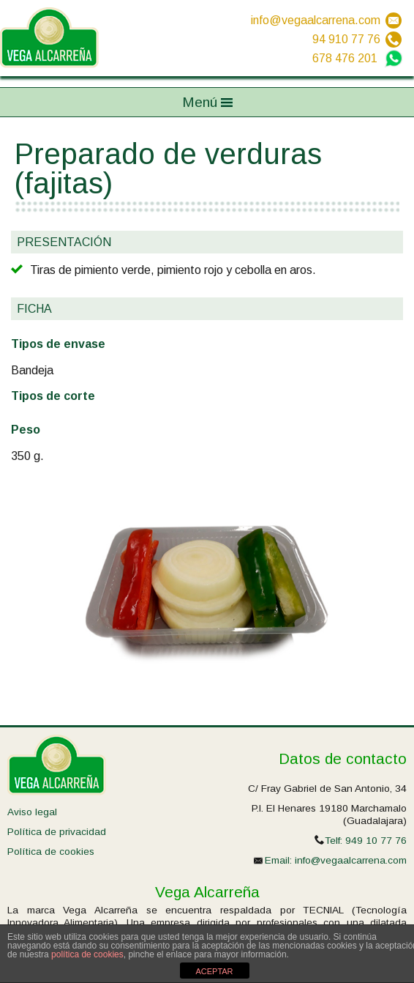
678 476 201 (344, 58)
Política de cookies (50, 851)
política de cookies (87, 954)
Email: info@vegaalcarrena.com (336, 860)
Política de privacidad (56, 831)
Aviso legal (32, 811)
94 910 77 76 (346, 39)
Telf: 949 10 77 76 (366, 840)
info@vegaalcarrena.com (315, 20)
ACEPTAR (214, 971)
